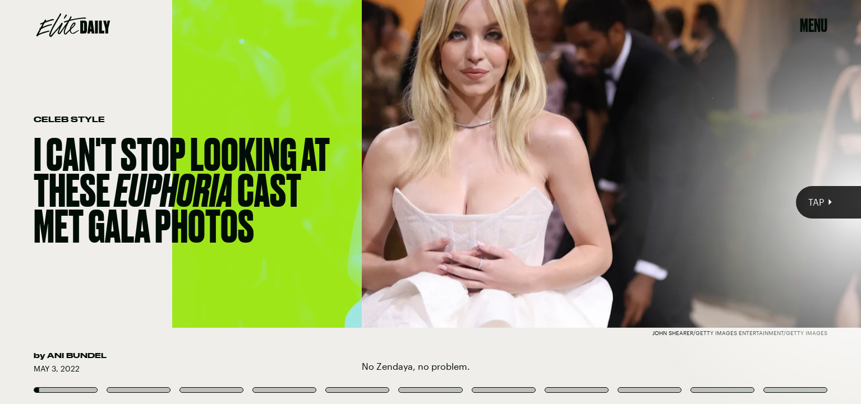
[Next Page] (572, 202)
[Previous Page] (142, 202)
